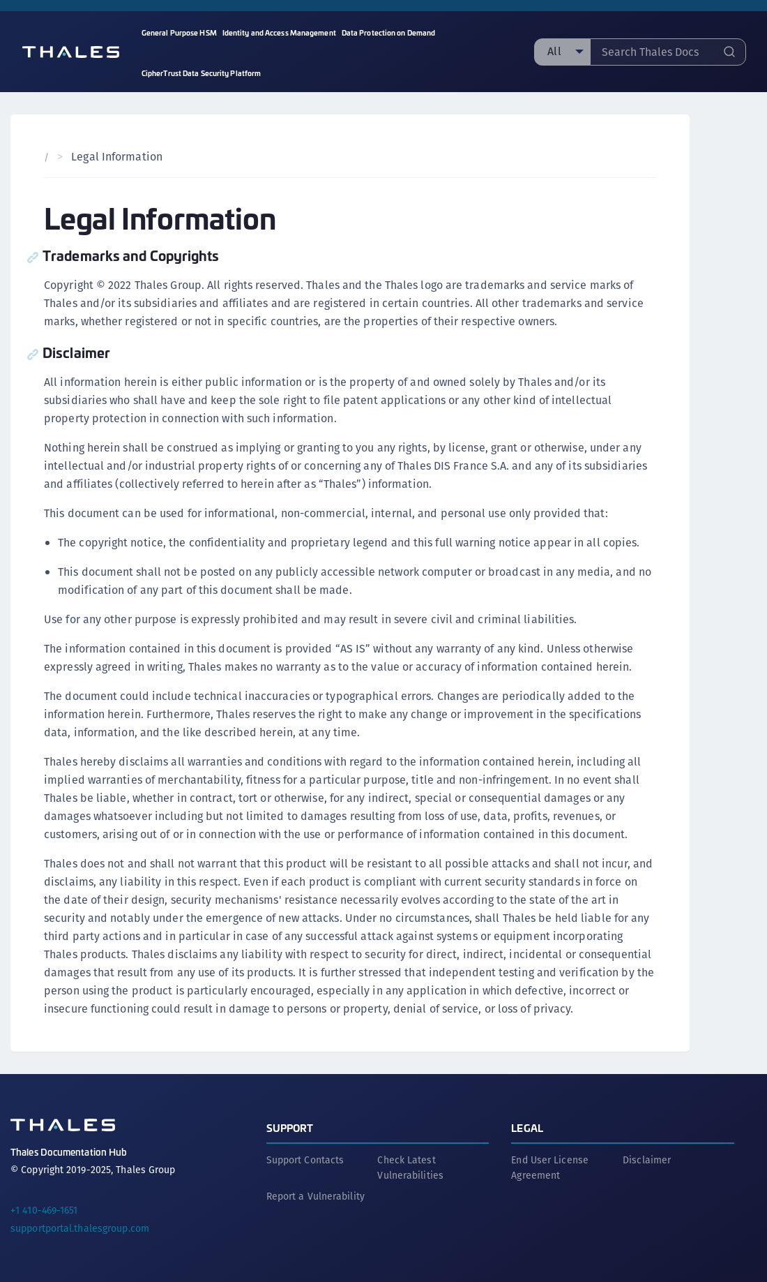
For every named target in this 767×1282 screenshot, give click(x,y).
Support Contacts (305, 1160)
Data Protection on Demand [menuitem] (389, 32)
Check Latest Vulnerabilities (410, 1167)
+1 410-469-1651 (44, 1210)
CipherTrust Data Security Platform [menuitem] (201, 73)
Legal (527, 1127)
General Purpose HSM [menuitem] (179, 32)
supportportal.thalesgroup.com (79, 1228)
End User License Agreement (549, 1167)
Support (290, 1127)
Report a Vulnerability (315, 1196)
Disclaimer (647, 1160)
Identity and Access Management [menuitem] (279, 32)
